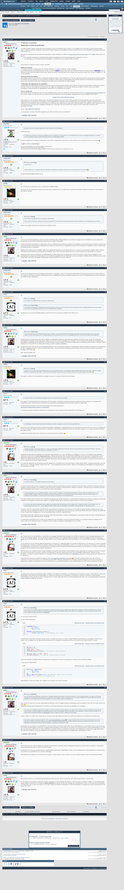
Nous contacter (87, 868)
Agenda (31, 12)
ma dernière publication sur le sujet (62, 558)
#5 (105, 210)
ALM (33, 4)
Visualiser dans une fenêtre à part (94, 623)
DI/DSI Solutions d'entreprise (16, 4)
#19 (105, 740)
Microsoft (37, 4)
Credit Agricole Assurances (41, 838)
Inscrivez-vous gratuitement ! (33, 10)
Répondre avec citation (92, 118)
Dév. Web (47, 4)
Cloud (25, 4)
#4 (105, 181)
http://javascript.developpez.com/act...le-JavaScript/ (35, 407)
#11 (105, 391)
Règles (40, 12)
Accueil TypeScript (36, 8)
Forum (6, 15)
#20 (105, 773)
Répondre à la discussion (11, 20)
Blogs (41, 1)
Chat (46, 1)
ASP (37, 6)
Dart (45, 6)
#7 (105, 268)
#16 (105, 568)
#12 (105, 417)
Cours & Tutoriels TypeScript (49, 8)
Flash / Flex (50, 6)
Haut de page (103, 868)
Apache (33, 6)
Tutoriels (30, 1)
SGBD (65, 4)
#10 (105, 362)
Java (43, 4)
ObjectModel (75, 554)
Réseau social (20, 12)
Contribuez (87, 8)
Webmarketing (94, 6)
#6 (105, 234)
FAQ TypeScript (60, 8)
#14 (105, 473)
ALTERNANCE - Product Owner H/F (40, 836)
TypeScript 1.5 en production (22, 23)
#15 (105, 530)
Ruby (71, 6)
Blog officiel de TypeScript (32, 109)
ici (44, 148)
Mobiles (75, 4)
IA (29, 4)
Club (78, 1)
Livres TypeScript (80, 8)
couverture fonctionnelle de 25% (94, 93)
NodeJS (62, 6)
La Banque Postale (38, 844)
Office (70, 4)
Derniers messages (5, 12)
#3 (105, 156)
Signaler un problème (28, 20)
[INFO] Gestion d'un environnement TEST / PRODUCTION (18, 851)
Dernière (103, 19)
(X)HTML (101, 6)
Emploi (61, 1)
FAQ (36, 1)
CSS (41, 6)
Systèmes (81, 4)
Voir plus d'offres (73, 846)
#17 (105, 601)
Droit (73, 1)
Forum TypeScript (70, 8)
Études (67, 1)
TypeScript (76, 6)
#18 (105, 687)
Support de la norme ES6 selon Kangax (63, 97)
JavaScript (56, 6)
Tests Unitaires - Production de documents (14, 854)
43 (14, 66)
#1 (105, 39)
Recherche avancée (118, 12)
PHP (67, 6)
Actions (12, 12)
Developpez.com (95, 868)
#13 (105, 440)
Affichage (102, 36)
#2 (105, 121)
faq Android (49, 146)
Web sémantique (85, 6)
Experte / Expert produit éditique (39, 843)
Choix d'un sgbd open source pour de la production (16, 858)
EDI (52, 4)
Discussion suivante (61, 819)
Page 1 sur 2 (92, 19)
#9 (105, 325)
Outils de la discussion (92, 36)
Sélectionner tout (79, 623)
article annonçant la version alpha (78, 54)
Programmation (58, 4)
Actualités (18, 812)
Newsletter (54, 1)
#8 (105, 292)
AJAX (28, 6)
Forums (23, 1)
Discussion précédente (48, 819)
